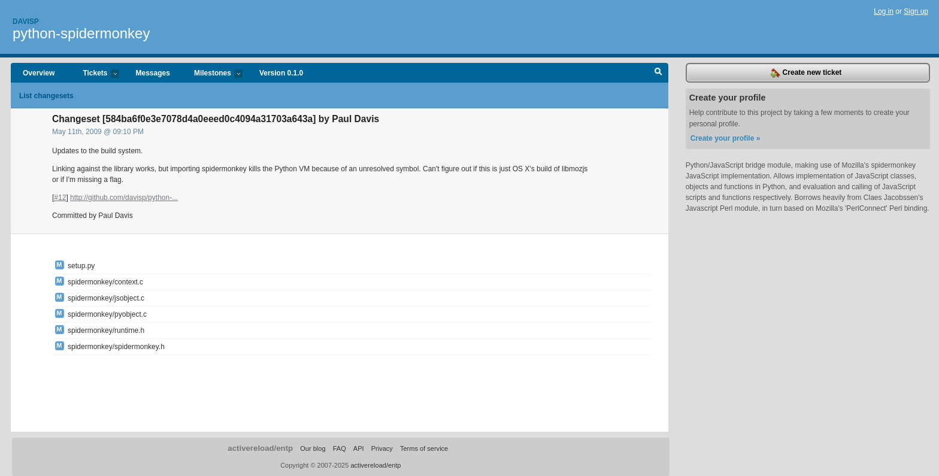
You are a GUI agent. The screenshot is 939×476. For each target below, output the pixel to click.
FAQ (339, 448)
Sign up (916, 11)
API (358, 448)
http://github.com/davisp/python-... (124, 197)
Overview (38, 73)
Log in (883, 11)
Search (658, 73)
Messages (153, 73)
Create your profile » (725, 138)
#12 (60, 197)
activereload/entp (260, 448)
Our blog (312, 448)
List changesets (46, 96)
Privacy (382, 448)
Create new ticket (806, 73)
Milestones (212, 74)
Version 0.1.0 (281, 73)
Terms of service (424, 448)
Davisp (26, 21)
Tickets (95, 74)
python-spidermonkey (81, 33)
